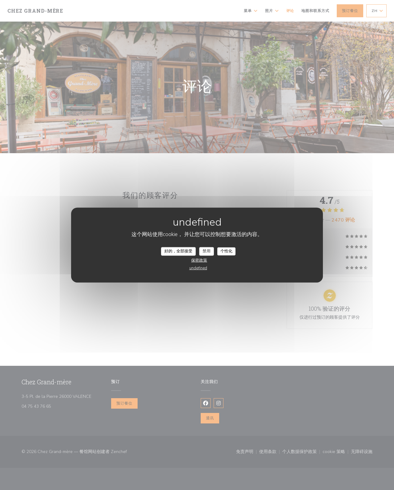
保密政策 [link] (199, 260)
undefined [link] (198, 268)
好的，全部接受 (178, 251)
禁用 (207, 251)
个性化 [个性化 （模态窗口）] (226, 251)
